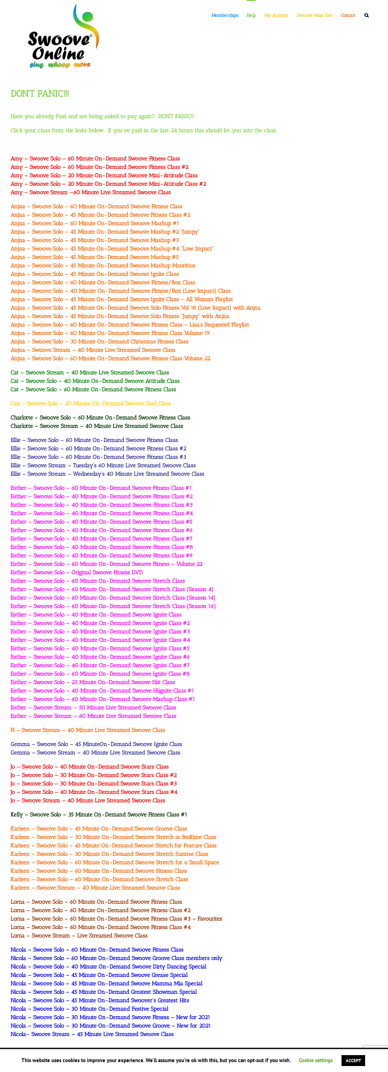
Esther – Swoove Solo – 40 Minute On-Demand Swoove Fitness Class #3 (102, 505)
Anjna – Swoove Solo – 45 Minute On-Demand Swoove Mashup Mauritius (103, 265)
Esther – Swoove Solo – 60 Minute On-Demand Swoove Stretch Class (98, 581)
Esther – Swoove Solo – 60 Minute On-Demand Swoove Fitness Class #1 (101, 488)
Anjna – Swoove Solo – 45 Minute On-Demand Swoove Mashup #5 (95, 257)
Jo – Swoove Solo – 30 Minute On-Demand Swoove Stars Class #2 (94, 775)
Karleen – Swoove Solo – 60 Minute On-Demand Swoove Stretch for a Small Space (115, 862)
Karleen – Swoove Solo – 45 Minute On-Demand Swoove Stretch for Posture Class (114, 845)
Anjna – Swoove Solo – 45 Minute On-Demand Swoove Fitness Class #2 (100, 215)
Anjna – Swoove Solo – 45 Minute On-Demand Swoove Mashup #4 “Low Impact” (112, 248)
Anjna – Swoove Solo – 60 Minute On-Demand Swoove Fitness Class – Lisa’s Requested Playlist (130, 324)
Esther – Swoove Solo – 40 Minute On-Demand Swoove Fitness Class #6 (102, 530)
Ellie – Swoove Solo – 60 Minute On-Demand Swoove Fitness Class (94, 440)
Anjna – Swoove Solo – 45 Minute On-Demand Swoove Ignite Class (95, 274)
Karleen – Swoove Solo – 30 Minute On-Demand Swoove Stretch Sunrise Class (109, 854)
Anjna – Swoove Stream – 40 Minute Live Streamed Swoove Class (93, 350)
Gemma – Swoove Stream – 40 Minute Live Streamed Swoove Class (95, 752)
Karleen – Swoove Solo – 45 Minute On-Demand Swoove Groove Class (99, 828)
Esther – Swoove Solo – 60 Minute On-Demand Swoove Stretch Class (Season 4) (112, 589)
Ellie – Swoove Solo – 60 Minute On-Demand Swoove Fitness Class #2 (98, 448)
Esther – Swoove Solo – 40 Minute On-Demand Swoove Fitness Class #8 (102, 547)
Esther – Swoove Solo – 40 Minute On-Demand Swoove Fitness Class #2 (102, 496)
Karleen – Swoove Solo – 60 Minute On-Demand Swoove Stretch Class (99, 879)
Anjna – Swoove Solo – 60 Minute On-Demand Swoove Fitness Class (96, 206)
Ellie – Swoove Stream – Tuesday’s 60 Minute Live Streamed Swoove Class (103, 465)
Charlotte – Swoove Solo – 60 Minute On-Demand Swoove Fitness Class (100, 417)
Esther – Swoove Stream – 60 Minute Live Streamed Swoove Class (93, 716)
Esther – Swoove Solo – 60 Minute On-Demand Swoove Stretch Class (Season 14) (113, 597)
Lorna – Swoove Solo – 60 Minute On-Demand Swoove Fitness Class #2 (100, 910)
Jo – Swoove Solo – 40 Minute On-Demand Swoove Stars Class (90, 766)
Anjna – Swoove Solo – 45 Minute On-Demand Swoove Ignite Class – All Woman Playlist (122, 299)
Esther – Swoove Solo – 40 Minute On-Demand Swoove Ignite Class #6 (100, 657)
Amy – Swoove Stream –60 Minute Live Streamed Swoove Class (91, 192)
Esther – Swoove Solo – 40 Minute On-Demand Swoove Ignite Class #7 (100, 665)
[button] (366, 14)
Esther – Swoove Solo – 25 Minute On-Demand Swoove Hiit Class (93, 682)
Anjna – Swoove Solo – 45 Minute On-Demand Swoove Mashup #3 (95, 240)
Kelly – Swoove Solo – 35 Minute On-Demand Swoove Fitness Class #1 (99, 814)
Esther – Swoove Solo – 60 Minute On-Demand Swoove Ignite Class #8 (100, 673)
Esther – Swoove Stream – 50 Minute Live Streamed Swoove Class (93, 707)
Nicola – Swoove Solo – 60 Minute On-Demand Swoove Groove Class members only (116, 958)
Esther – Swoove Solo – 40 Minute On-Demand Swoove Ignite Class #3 (100, 631)
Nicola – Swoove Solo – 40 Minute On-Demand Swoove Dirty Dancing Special (108, 966)
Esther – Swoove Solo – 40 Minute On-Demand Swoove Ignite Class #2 (100, 623)
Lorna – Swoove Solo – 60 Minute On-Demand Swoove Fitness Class (96, 901)
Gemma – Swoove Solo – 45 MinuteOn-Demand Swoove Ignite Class (96, 744)
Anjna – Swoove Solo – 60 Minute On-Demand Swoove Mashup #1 (95, 223)
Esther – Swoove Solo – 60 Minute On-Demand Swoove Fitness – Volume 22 (106, 564)
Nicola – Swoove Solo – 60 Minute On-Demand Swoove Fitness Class (97, 949)
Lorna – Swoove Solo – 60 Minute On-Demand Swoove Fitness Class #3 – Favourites (116, 918)
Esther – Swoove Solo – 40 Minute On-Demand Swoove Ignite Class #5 (100, 648)
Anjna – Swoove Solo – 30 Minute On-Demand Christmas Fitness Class (99, 341)
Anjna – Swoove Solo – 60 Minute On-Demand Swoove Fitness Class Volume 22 (110, 358)
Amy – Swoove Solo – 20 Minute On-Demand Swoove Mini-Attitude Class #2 (108, 184)
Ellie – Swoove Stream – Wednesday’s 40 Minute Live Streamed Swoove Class (107, 474)
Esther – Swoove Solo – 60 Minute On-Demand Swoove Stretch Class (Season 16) (113, 606)
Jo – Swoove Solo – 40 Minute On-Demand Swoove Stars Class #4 (94, 792)
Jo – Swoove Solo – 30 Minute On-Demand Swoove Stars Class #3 (94, 783)
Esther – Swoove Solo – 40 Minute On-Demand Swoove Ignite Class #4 (100, 640)
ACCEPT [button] (353, 1061)
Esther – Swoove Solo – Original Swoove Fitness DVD (77, 572)
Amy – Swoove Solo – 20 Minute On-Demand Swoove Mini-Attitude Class (104, 175)
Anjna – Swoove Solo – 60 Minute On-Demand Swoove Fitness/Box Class (103, 282)
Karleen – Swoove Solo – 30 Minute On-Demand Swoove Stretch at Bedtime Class (113, 837)
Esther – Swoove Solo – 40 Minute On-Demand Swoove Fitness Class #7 (102, 538)
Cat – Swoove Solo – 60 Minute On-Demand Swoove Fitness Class (93, 389)
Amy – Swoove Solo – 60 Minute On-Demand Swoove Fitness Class (95, 158)
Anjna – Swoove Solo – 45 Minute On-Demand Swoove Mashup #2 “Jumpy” (105, 231)
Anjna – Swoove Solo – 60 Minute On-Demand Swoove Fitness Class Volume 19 (110, 333)
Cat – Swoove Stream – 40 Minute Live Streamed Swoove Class (90, 372)
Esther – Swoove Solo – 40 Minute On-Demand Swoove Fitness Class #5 (101, 521)
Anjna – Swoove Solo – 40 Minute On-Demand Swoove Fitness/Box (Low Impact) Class (121, 291)
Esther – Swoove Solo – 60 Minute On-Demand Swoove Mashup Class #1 (103, 699)
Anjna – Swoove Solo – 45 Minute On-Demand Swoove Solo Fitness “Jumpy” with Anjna (120, 316)
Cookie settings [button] (316, 1060)
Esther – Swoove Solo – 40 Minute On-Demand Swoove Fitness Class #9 (102, 555)
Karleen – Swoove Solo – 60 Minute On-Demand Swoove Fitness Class (99, 871)
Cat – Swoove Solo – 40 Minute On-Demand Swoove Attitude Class (95, 381)
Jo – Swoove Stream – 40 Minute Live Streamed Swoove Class (88, 800)
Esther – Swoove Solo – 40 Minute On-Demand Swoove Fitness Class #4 (102, 513)
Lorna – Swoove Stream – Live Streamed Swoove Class (79, 935)
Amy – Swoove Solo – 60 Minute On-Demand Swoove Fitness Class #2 (99, 167)
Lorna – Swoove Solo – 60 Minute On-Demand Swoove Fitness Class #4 (101, 927)
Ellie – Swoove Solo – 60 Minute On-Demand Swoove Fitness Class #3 (98, 457)
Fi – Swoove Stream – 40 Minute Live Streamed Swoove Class (88, 730)
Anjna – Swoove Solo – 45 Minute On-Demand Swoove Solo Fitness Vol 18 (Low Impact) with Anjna (136, 307)
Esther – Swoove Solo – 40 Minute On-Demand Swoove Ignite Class (96, 614)
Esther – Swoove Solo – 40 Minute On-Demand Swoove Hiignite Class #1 (102, 690)
